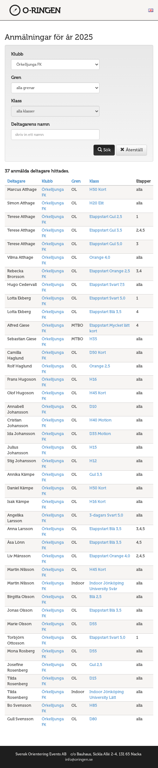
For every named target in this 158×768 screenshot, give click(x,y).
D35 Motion (100, 433)
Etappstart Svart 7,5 (107, 284)
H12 (93, 460)
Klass (16, 101)
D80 (93, 719)
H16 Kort (97, 501)
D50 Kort (97, 352)
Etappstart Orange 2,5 (109, 271)
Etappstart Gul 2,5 (105, 216)
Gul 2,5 (95, 664)
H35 (93, 338)
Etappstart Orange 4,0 (109, 555)
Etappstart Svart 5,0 (107, 298)
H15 (93, 447)
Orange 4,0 (99, 257)
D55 (93, 623)
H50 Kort (97, 189)
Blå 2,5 (95, 596)
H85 (93, 705)
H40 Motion (100, 420)
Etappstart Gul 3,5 (105, 230)
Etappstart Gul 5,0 (105, 243)
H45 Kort (97, 392)
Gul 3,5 (95, 474)
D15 (92, 678)
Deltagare (16, 181)
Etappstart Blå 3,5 (105, 311)
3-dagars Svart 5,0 (106, 515)
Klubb (17, 54)
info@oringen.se (79, 759)
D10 (93, 406)
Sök (104, 150)
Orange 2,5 (99, 366)
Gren (16, 77)
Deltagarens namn (30, 124)
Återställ (131, 150)
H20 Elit (96, 203)
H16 (93, 379)
